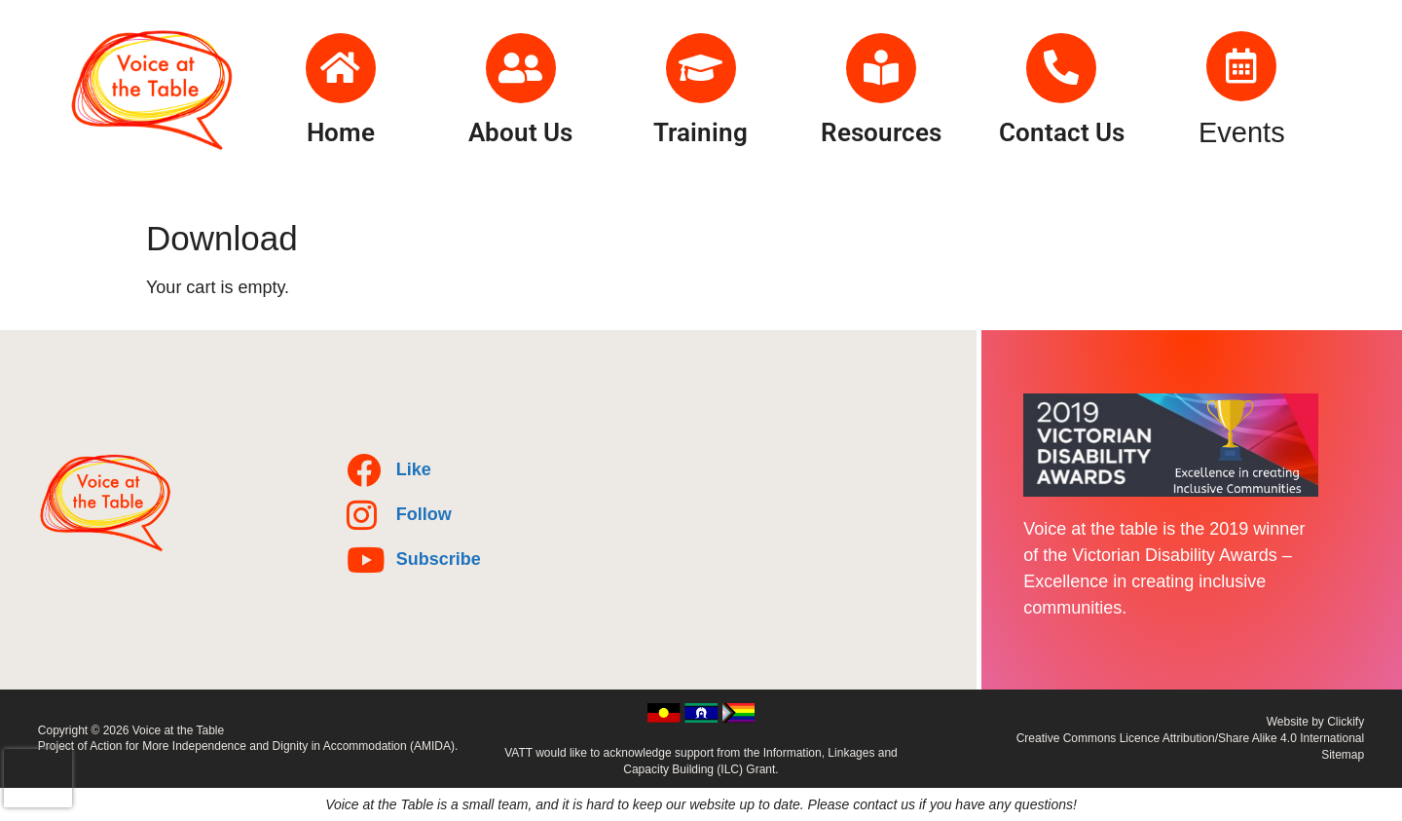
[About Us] (521, 68)
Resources (881, 132)
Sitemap (1342, 755)
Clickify (1345, 721)
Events (1242, 132)
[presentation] (38, 778)
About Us (520, 132)
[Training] (701, 68)
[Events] (1241, 66)
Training (700, 132)
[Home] (341, 68)
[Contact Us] (1061, 68)
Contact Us (1062, 132)
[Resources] (881, 68)
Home (341, 132)
